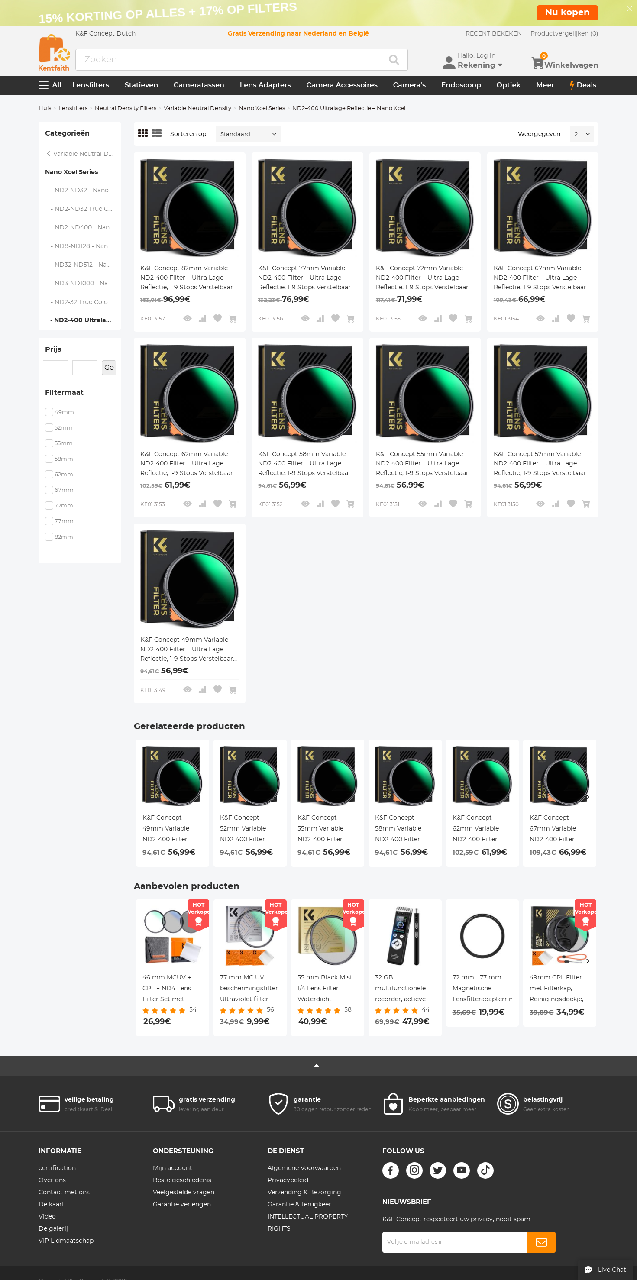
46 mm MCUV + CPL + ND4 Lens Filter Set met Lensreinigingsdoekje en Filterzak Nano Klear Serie (172, 990)
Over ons (52, 1180)
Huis (45, 108)
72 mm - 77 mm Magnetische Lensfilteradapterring (483, 988)
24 (578, 134)
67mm (64, 490)
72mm (64, 506)
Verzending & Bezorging (304, 1192)
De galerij (53, 1229)
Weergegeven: (540, 134)
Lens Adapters (265, 85)
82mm (64, 537)
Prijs (53, 349)
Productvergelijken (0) (564, 34)
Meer (545, 85)
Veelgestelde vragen (183, 1192)
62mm (64, 475)
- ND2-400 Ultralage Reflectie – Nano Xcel (83, 320)
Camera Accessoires (342, 85)
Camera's (409, 85)
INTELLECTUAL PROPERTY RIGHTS (308, 1223)
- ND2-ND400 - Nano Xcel (83, 228)
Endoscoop (461, 85)
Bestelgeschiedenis (182, 1180)
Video (47, 1217)
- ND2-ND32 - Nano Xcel (83, 190)
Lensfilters (90, 85)
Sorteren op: (188, 134)
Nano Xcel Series (262, 108)
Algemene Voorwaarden (304, 1168)
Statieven (141, 85)
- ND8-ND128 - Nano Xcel (83, 246)
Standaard (235, 134)
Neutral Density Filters (125, 108)
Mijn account (172, 1168)
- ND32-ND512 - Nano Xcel (83, 265)
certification (57, 1168)
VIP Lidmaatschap (66, 1241)
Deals (583, 85)
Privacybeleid (288, 1180)
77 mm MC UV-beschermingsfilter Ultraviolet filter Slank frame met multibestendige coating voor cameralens (249, 990)
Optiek (509, 85)
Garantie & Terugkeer (299, 1205)
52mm (64, 428)
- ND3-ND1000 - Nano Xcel (83, 284)
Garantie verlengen (182, 1205)
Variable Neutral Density (197, 108)
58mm (64, 459)
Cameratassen (199, 85)
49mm (64, 412)
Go (109, 367)
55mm (64, 443)
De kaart (52, 1205)
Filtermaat (64, 392)
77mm (64, 521)
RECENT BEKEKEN (494, 34)
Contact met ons (64, 1192)
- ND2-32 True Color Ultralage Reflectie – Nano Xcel (83, 302)
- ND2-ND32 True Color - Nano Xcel (83, 209)
